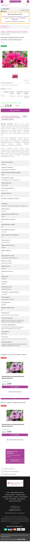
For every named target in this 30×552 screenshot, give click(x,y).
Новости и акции (20, 494)
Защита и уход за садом (15, 500)
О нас (7, 492)
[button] (9, 391)
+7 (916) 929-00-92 (15, 508)
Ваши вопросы (21, 498)
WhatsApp (3, 11)
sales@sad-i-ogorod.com (15, 510)
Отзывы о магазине (10, 494)
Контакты (15, 496)
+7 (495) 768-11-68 (15, 506)
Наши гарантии (23, 496)
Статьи (7, 498)
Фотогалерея (13, 498)
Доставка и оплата (8, 119)
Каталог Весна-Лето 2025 (17, 492)
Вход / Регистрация (15, 1)
